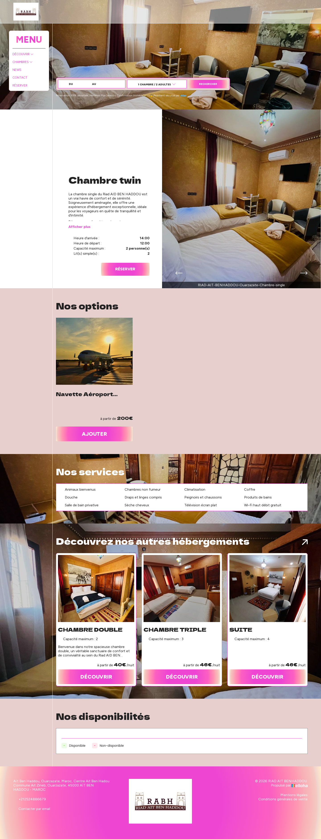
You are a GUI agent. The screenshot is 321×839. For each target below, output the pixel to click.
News (16, 70)
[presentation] (179, 273)
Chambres (22, 62)
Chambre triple (175, 629)
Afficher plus (79, 227)
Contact (19, 78)
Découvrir (22, 54)
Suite (240, 629)
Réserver (19, 85)
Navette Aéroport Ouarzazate (84, 394)
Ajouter (94, 434)
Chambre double (90, 629)
